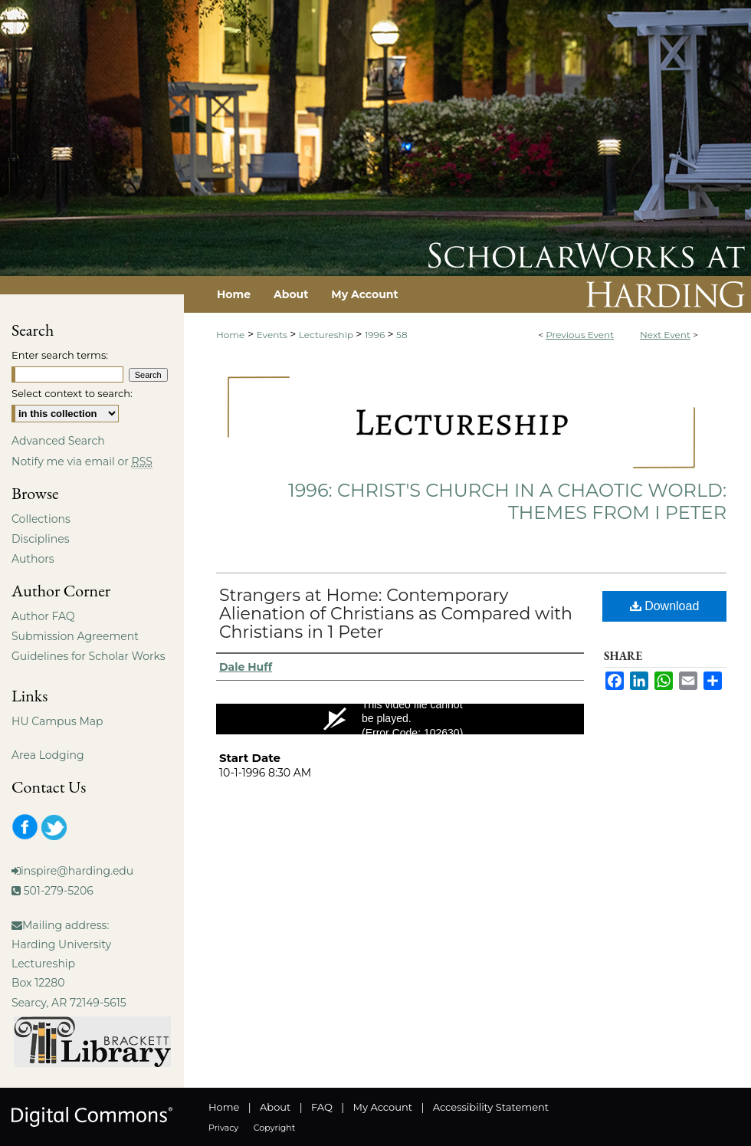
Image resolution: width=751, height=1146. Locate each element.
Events (273, 334)
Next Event (665, 334)
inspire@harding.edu (77, 871)
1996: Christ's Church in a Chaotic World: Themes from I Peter (507, 501)
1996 (376, 334)
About (275, 1107)
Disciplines (40, 539)
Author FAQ (43, 616)
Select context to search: (72, 393)
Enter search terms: (59, 355)
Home (230, 334)
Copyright (274, 1127)
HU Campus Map (57, 721)
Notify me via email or (81, 461)
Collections (41, 519)
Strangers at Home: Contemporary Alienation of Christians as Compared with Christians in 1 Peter (395, 613)
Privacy (223, 1127)
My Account (382, 1107)
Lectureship (327, 334)
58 (401, 334)
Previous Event (580, 334)
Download (665, 605)
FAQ (322, 1107)
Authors (32, 559)
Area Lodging (47, 755)
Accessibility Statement (491, 1107)
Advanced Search (58, 441)
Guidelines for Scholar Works (88, 656)
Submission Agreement (75, 636)
